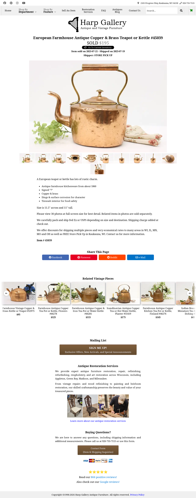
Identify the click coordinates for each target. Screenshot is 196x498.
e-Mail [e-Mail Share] (140, 257)
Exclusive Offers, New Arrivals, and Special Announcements (98, 350)
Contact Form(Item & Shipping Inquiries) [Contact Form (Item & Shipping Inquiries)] (98, 450)
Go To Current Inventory (98, 47)
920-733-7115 (188, 3)
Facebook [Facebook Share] (55, 257)
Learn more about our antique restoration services (98, 420)
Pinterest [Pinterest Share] (83, 257)
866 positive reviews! (104, 477)
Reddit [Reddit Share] (112, 257)
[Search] (162, 10)
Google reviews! (110, 482)
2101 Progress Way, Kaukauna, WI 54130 (159, 3)
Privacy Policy (137, 494)
